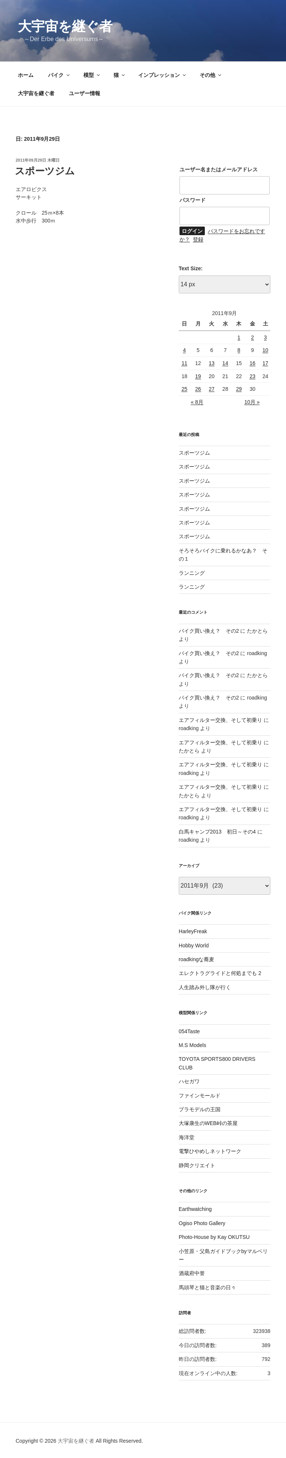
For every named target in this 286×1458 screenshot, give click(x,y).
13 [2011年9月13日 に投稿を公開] (212, 363)
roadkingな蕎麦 (196, 959)
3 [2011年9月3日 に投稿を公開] (265, 337)
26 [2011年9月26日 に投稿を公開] (198, 389)
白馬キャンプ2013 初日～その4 (217, 832)
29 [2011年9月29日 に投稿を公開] (239, 389)
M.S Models (192, 1045)
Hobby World (194, 945)
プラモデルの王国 (199, 1109)
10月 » (252, 402)
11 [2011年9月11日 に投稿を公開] (184, 363)
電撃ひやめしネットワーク (210, 1151)
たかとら (257, 631)
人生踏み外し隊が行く (205, 987)
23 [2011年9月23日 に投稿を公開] (252, 376)
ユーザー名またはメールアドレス (218, 169)
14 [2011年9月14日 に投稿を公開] (225, 363)
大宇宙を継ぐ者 (65, 26)
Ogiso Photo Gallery (202, 1223)
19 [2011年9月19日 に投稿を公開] (198, 376)
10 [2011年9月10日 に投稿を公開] (265, 350)
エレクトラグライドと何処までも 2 (220, 973)
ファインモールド (199, 1096)
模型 (92, 75)
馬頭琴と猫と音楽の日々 (207, 1287)
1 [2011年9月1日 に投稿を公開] (239, 337)
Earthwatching (195, 1209)
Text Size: (191, 268)
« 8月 (197, 402)
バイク (59, 75)
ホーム (26, 75)
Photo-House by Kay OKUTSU (214, 1237)
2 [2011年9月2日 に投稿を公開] (252, 337)
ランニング (192, 573)
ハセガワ (189, 1081)
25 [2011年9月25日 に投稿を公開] (184, 389)
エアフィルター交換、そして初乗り (220, 720)
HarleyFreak (193, 931)
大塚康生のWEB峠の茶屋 (208, 1123)
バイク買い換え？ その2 (209, 631)
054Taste (189, 1031)
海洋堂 (186, 1137)
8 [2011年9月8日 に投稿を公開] (239, 350)
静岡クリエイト (197, 1165)
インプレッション (162, 75)
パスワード (192, 200)
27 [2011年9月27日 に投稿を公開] (212, 389)
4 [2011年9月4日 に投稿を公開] (184, 350)
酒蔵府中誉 (192, 1273)
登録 (198, 239)
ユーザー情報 (84, 93)
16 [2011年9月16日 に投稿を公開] (252, 363)
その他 (211, 75)
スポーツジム (45, 171)
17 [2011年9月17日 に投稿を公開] (265, 363)
